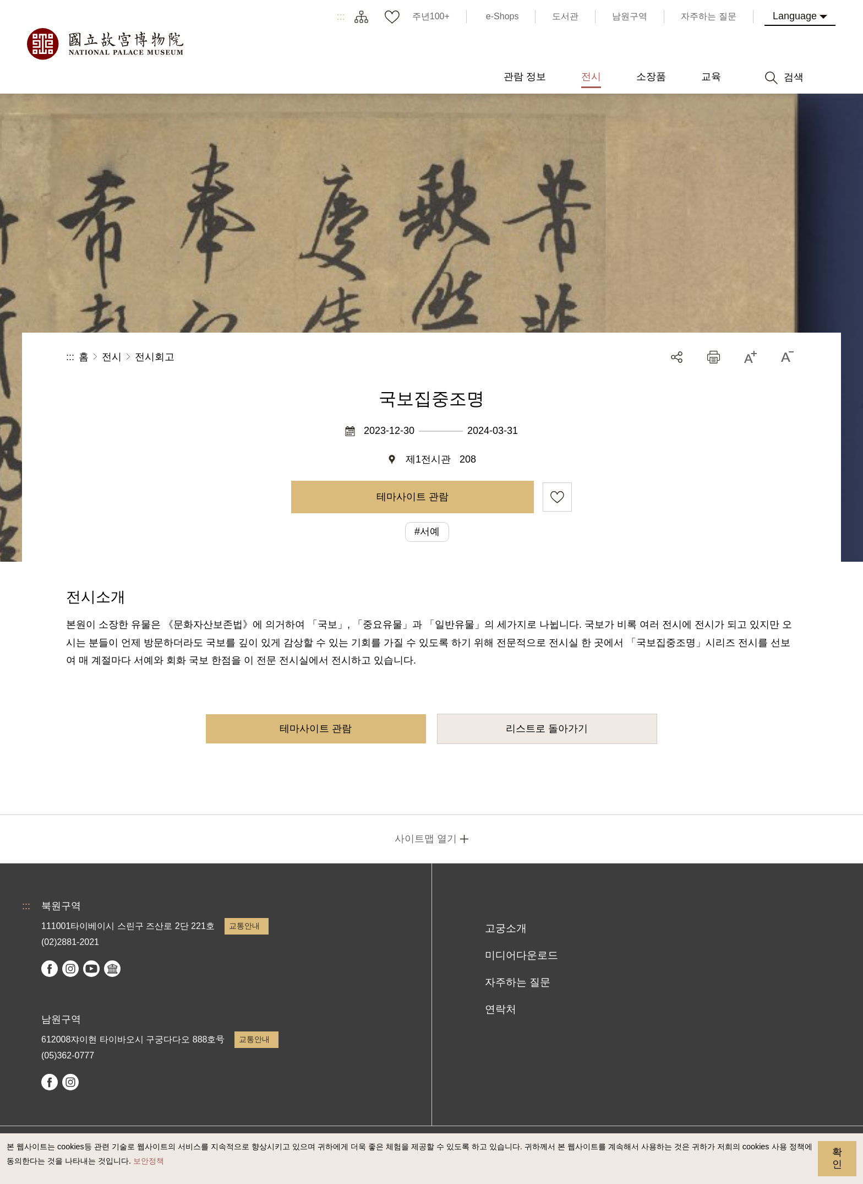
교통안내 (244, 925)
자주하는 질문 (517, 982)
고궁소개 (506, 928)
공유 (676, 357)
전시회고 (154, 356)
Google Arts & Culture (112, 968)
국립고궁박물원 (104, 44)
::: (341, 16)
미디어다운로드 (521, 955)
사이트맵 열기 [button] (426, 838)
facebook (49, 968)
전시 (112, 356)
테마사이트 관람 (412, 496)
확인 (837, 1158)
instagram (70, 968)
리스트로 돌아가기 (547, 728)
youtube (91, 968)
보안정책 (148, 1160)
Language (795, 15)
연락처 (500, 1009)
